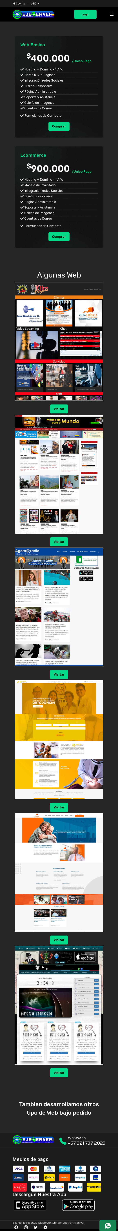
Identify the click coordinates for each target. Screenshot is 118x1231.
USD (34, 3)
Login (85, 14)
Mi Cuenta (19, 3)
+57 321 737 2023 (87, 1143)
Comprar (59, 126)
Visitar (59, 409)
